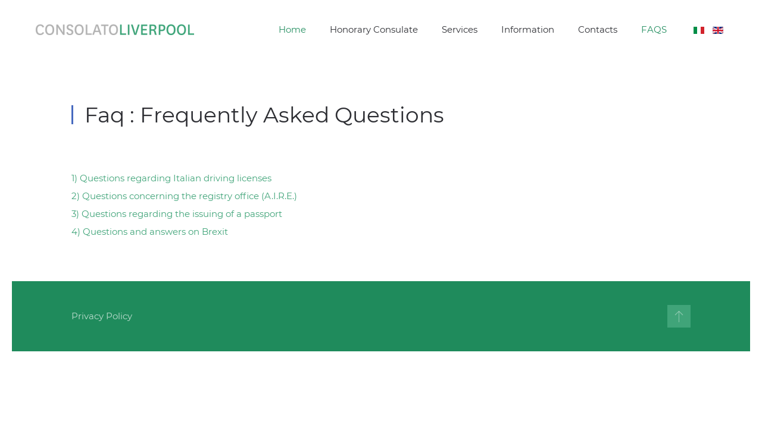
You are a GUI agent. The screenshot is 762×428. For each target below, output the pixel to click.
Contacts (597, 29)
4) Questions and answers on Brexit (149, 231)
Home (292, 29)
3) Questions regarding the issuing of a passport (176, 213)
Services (459, 29)
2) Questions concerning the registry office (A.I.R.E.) (184, 196)
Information (527, 29)
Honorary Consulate (374, 29)
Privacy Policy (101, 316)
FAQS (654, 29)
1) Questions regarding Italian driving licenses (171, 178)
